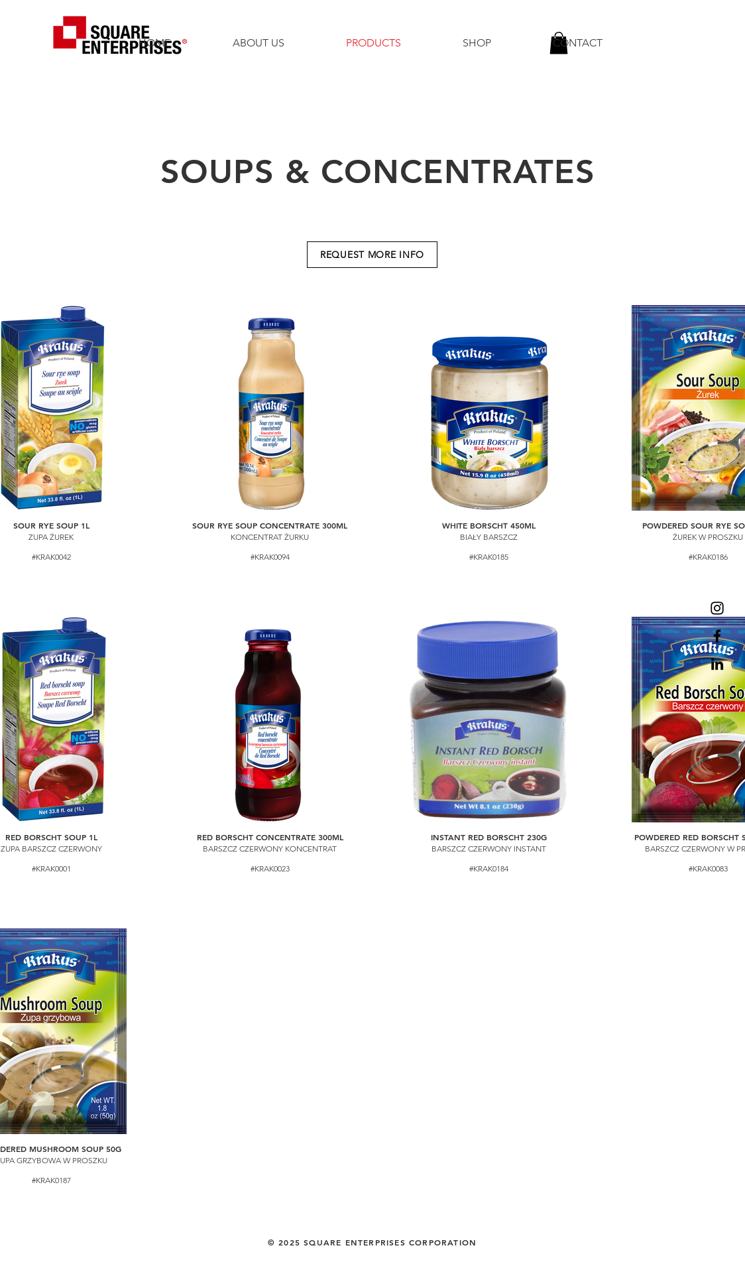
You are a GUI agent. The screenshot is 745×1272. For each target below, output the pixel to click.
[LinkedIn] (717, 663)
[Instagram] (717, 608)
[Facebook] (717, 636)
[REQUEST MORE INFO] (372, 254)
